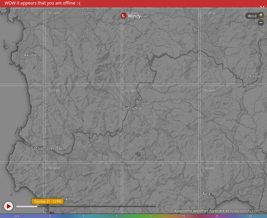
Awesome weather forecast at (217, 210)
